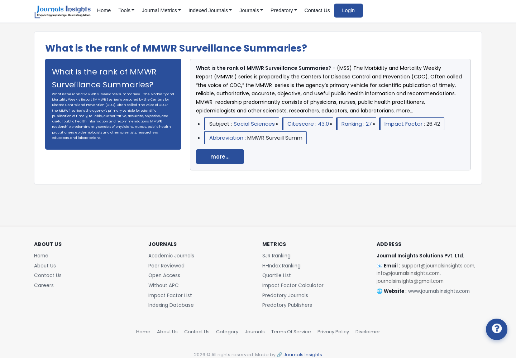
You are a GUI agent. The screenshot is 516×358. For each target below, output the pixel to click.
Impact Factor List (170, 295)
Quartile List (276, 275)
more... (220, 156)
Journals (255, 331)
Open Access (164, 275)
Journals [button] (249, 10)
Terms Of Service (291, 331)
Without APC (163, 285)
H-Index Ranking (281, 265)
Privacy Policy (333, 331)
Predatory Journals (285, 295)
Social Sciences (254, 123)
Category (227, 331)
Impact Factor (404, 123)
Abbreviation (227, 137)
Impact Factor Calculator (293, 285)
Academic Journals (171, 255)
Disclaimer (367, 331)
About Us (45, 265)
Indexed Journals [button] (208, 10)
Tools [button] (124, 10)
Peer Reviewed (166, 265)
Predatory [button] (282, 10)
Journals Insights (302, 355)
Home (104, 10)
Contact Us (317, 10)
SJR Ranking (276, 255)
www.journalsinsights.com (439, 291)
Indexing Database (171, 305)
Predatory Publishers (287, 305)
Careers (44, 285)
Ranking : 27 (356, 123)
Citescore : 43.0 (308, 123)
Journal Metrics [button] (159, 10)
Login (348, 10)
